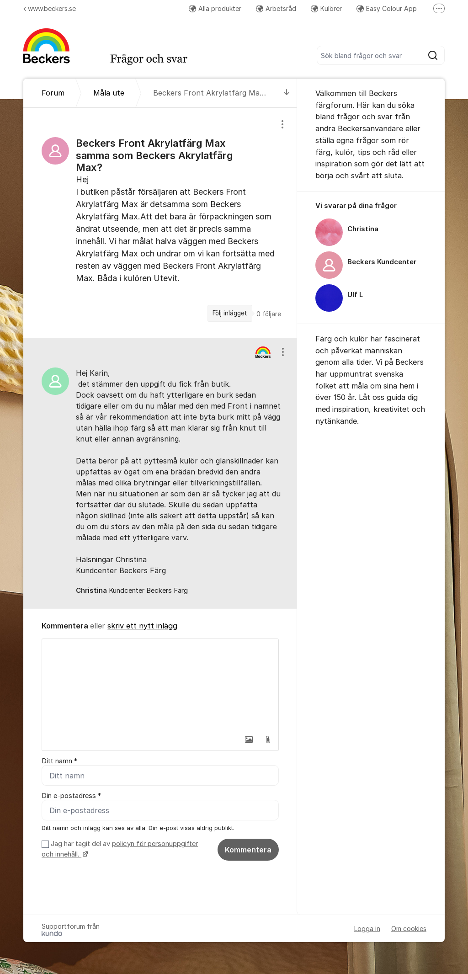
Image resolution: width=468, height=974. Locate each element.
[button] (248, 739)
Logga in (367, 928)
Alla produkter (215, 8)
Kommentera (248, 849)
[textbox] (160, 684)
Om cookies (408, 928)
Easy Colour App (386, 8)
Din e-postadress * (71, 796)
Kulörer (326, 8)
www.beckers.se (49, 8)
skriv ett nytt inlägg (142, 625)
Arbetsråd (276, 8)
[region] (160, 223)
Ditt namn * (59, 761)
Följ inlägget (230, 313)
